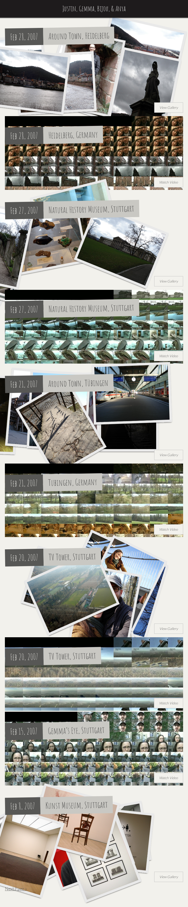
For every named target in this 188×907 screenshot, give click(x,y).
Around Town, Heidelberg (78, 36)
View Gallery (168, 107)
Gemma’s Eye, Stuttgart (76, 730)
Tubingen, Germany (72, 482)
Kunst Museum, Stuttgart (77, 805)
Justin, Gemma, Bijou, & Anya (94, 8)
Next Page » (16, 888)
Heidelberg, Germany (73, 135)
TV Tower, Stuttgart (72, 557)
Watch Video (168, 182)
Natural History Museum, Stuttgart (91, 209)
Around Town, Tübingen (78, 383)
